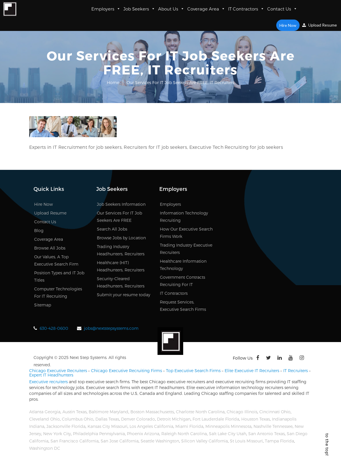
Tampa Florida (279, 440)
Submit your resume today (123, 294)
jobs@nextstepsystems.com (111, 328)
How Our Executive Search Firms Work (186, 232)
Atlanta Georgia (44, 411)
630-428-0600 (54, 328)
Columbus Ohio (77, 418)
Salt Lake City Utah (227, 433)
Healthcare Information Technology (183, 265)
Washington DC (44, 448)
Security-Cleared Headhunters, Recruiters (120, 282)
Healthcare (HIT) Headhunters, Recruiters (120, 266)
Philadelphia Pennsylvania (99, 433)
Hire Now (287, 25)
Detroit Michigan (173, 418)
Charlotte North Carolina (200, 411)
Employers (105, 8)
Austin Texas (74, 411)
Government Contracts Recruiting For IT (182, 281)
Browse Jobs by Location (121, 237)
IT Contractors (246, 8)
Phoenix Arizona (143, 433)
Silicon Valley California (204, 440)
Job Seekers (139, 8)
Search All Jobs (112, 228)
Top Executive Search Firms (193, 370)
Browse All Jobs (49, 247)
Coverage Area (206, 8)
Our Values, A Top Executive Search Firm (56, 260)
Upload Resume (319, 24)
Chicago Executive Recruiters (58, 370)
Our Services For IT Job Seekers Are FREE (119, 216)
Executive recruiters (48, 381)
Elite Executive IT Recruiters (252, 370)
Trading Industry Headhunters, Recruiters (120, 250)
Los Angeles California (151, 426)
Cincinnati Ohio (275, 411)
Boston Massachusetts (152, 411)
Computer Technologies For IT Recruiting (58, 292)
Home (113, 82)
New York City (57, 433)
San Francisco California (74, 440)
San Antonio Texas (266, 433)
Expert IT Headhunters (51, 374)
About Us (171, 8)
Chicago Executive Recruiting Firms (126, 370)
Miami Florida (189, 426)
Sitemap (42, 304)
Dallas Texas (107, 418)
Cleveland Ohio (44, 418)
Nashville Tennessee (273, 426)
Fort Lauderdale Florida (216, 418)
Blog (38, 230)
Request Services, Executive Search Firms (183, 305)
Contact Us (282, 8)
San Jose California (120, 440)
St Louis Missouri (246, 440)
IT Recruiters (295, 370)
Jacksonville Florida (65, 426)
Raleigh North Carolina (184, 433)
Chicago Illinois (242, 411)
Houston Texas (255, 418)
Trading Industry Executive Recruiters (186, 249)
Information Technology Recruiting (184, 216)
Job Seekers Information (121, 204)
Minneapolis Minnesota (228, 426)
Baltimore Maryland (108, 411)
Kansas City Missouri (107, 426)
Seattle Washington (160, 440)
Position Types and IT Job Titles (59, 276)
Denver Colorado (138, 418)
